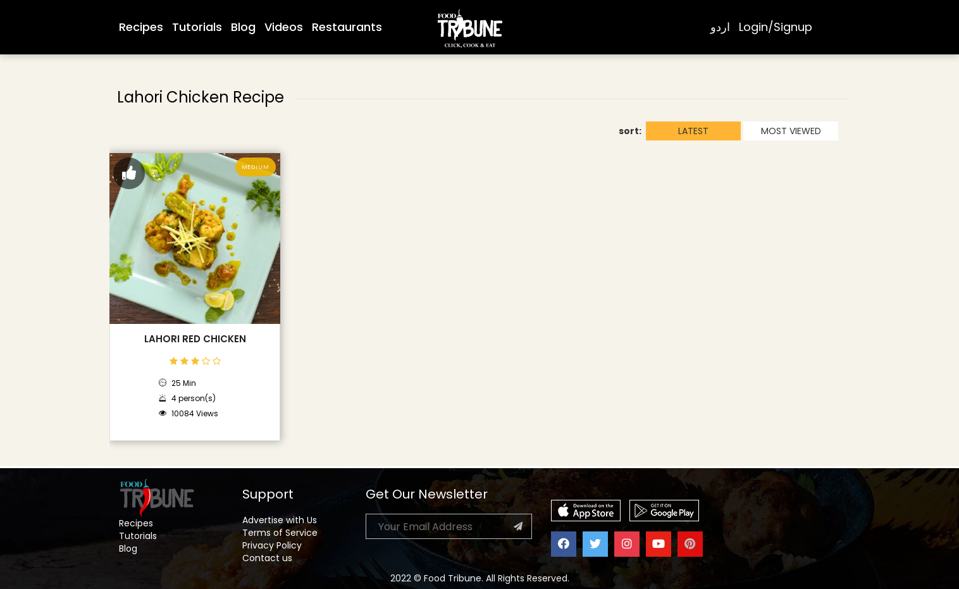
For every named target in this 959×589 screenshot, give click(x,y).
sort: (630, 131)
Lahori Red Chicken (195, 339)
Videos (283, 27)
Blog (243, 27)
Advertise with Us (279, 520)
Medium (255, 167)
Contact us (267, 558)
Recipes (141, 27)
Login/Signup (775, 27)
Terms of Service (280, 532)
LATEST (693, 131)
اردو (720, 27)
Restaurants (347, 27)
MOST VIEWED (791, 131)
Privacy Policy (272, 545)
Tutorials (197, 27)
